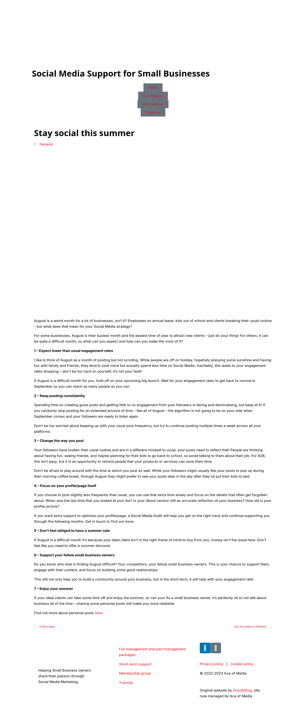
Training (126, 683)
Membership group (135, 673)
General (46, 144)
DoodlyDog (242, 690)
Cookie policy (241, 664)
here (98, 613)
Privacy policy (211, 664)
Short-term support (135, 664)
